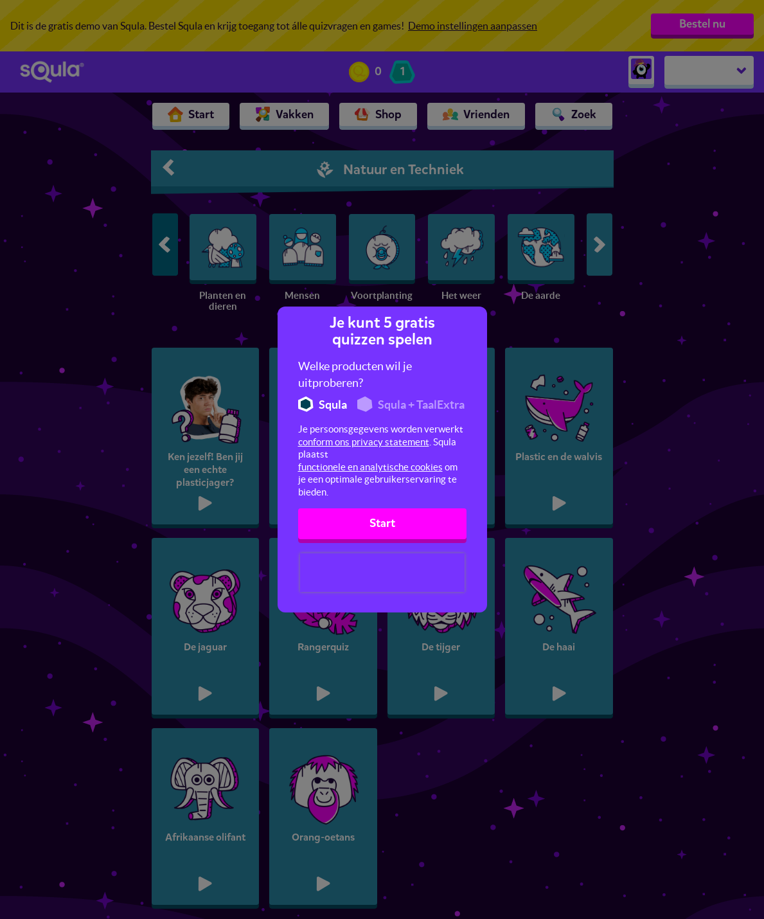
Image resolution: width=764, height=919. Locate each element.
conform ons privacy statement (363, 441)
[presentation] (382, 572)
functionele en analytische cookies (370, 466)
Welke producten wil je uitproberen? (355, 374)
